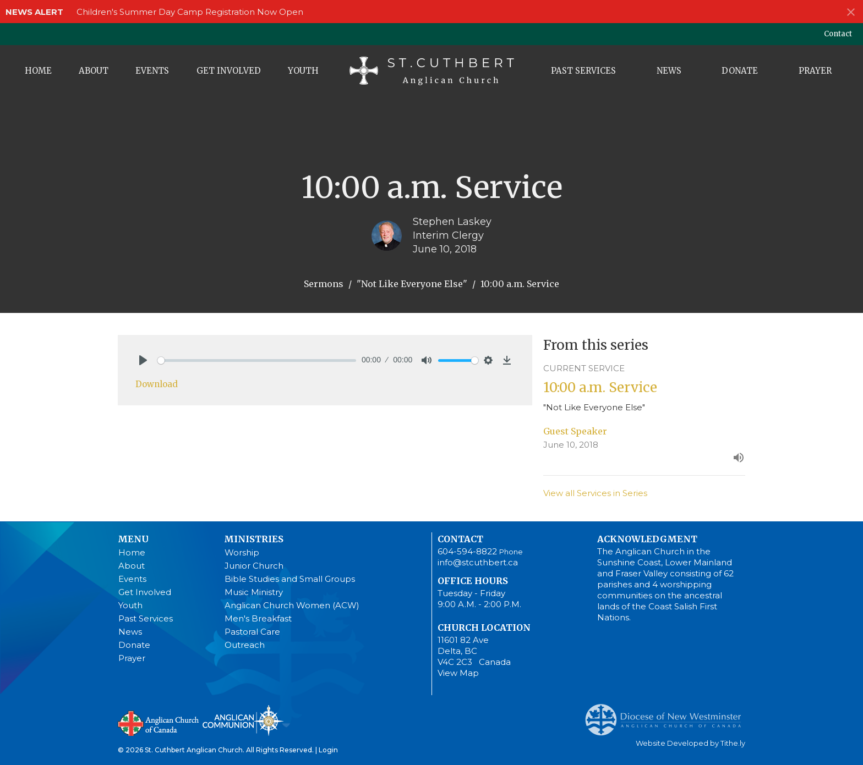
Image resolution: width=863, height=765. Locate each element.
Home (38, 70)
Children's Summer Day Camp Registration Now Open (190, 12)
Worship (242, 552)
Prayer (815, 70)
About (93, 70)
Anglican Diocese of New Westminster (667, 714)
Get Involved (228, 70)
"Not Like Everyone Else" (412, 283)
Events (152, 70)
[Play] (143, 360)
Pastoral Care (252, 631)
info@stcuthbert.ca (478, 562)
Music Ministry (254, 592)
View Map (458, 673)
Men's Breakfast (258, 618)
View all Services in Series (595, 493)
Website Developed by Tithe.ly (690, 743)
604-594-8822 (467, 551)
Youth (303, 70)
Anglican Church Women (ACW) (292, 605)
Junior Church (254, 565)
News (669, 70)
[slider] (256, 360)
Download (156, 384)
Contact (838, 33)
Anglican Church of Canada (159, 722)
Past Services (583, 70)
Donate (740, 70)
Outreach (245, 645)
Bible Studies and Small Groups (290, 579)
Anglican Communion (243, 720)
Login (328, 750)
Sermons (323, 283)
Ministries (253, 538)
